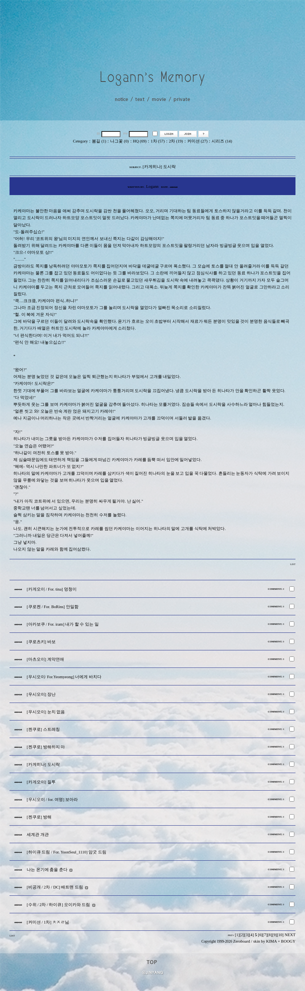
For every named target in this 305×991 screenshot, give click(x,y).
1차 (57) (158, 141)
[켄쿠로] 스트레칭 (43, 729)
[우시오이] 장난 (41, 694)
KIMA (271, 941)
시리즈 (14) (222, 141)
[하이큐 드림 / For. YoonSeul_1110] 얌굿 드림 (66, 852)
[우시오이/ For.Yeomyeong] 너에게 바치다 (64, 677)
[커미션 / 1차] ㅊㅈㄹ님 (48, 922)
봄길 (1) (99, 141)
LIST (292, 564)
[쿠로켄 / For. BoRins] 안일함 (53, 607)
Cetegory (80, 141)
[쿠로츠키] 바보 (41, 642)
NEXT (290, 935)
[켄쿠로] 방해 (39, 817)
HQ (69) (140, 141)
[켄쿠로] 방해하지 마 (46, 747)
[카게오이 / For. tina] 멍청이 (52, 589)
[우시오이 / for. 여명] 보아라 (52, 799)
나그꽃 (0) (119, 141)
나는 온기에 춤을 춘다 (47, 870)
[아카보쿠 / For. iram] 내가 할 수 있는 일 (63, 624)
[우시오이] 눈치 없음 (46, 712)
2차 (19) (176, 141)
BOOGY (288, 941)
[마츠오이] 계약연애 (45, 659)
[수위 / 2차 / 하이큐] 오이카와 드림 (58, 905)
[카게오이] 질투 (41, 782)
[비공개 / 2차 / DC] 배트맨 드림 (55, 887)
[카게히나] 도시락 (43, 764)
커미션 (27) (197, 141)
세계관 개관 (38, 835)
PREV (231, 935)
